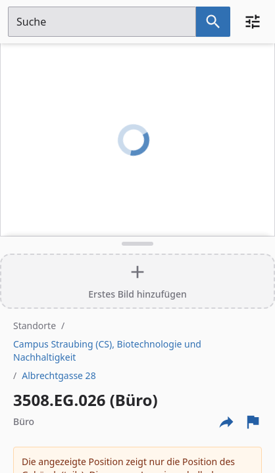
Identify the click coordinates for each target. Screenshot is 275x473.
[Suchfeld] (102, 21)
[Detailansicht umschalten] (137, 243)
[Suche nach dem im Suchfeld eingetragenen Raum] (213, 22)
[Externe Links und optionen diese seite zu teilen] (226, 422)
